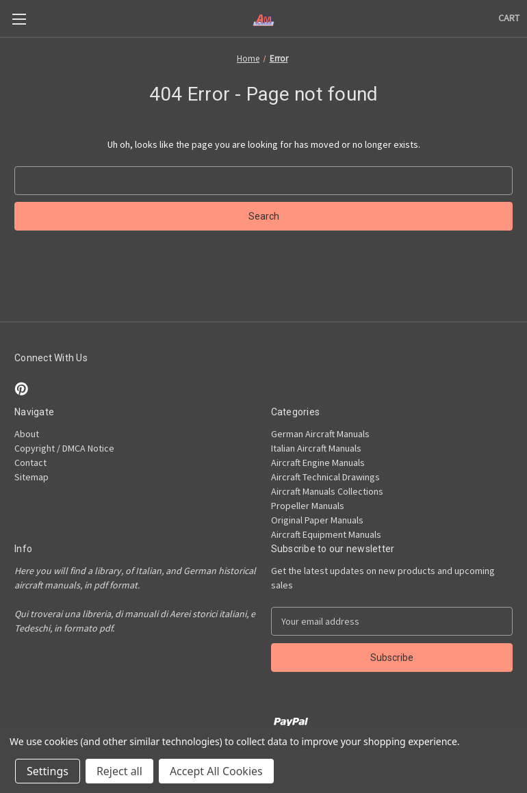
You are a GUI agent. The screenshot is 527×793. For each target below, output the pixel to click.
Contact (30, 462)
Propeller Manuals (307, 505)
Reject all (119, 771)
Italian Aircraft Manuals (316, 448)
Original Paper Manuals (317, 520)
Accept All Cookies (216, 771)
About (26, 434)
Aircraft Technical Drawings (325, 477)
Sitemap (31, 477)
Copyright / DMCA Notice (64, 448)
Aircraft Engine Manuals (318, 462)
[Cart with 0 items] (509, 18)
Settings (47, 771)
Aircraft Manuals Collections (327, 491)
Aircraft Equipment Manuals (326, 534)
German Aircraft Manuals (320, 434)
